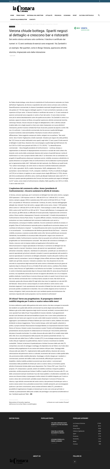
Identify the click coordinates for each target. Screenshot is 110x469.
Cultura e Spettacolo (86, 15)
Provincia (58, 15)
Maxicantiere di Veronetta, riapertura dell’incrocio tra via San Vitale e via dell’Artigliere (23, 403)
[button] (99, 15)
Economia (67, 15)
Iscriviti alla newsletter (18, 19)
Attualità (49, 15)
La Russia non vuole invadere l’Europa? (58, 402)
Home (12, 15)
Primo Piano (20, 15)
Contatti (32, 19)
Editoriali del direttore (35, 15)
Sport (75, 15)
